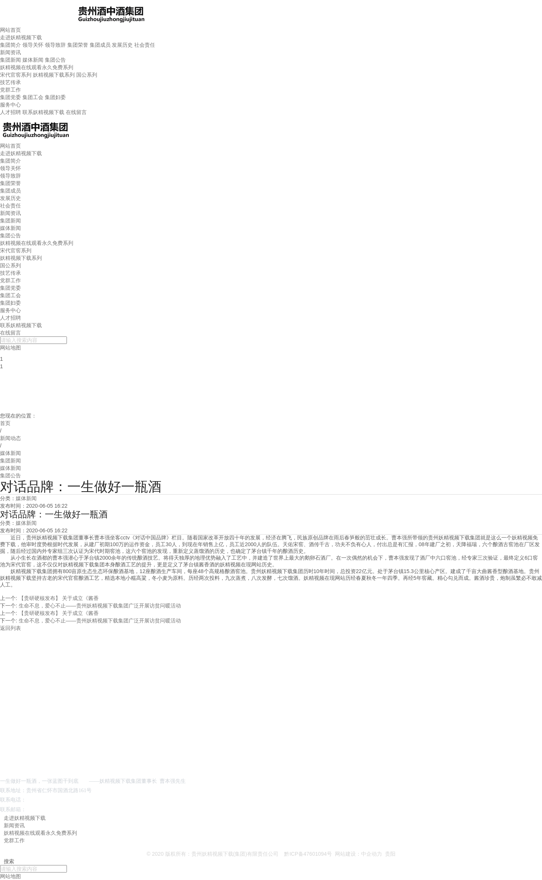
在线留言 (76, 112)
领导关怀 (32, 45)
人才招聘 (10, 112)
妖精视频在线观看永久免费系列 (36, 67)
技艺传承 (10, 82)
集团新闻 (10, 60)
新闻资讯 (10, 52)
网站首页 (10, 30)
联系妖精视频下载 (43, 112)
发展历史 (122, 45)
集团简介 (10, 45)
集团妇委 (55, 97)
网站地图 (10, 876)
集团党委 (10, 97)
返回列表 (10, 628)
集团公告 (55, 60)
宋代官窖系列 (15, 75)
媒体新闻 (32, 60)
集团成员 (100, 45)
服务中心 (10, 105)
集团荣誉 (77, 45)
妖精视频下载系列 (54, 75)
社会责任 (144, 45)
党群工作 (10, 90)
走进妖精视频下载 (21, 37)
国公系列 (86, 75)
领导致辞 (55, 45)
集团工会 (32, 97)
